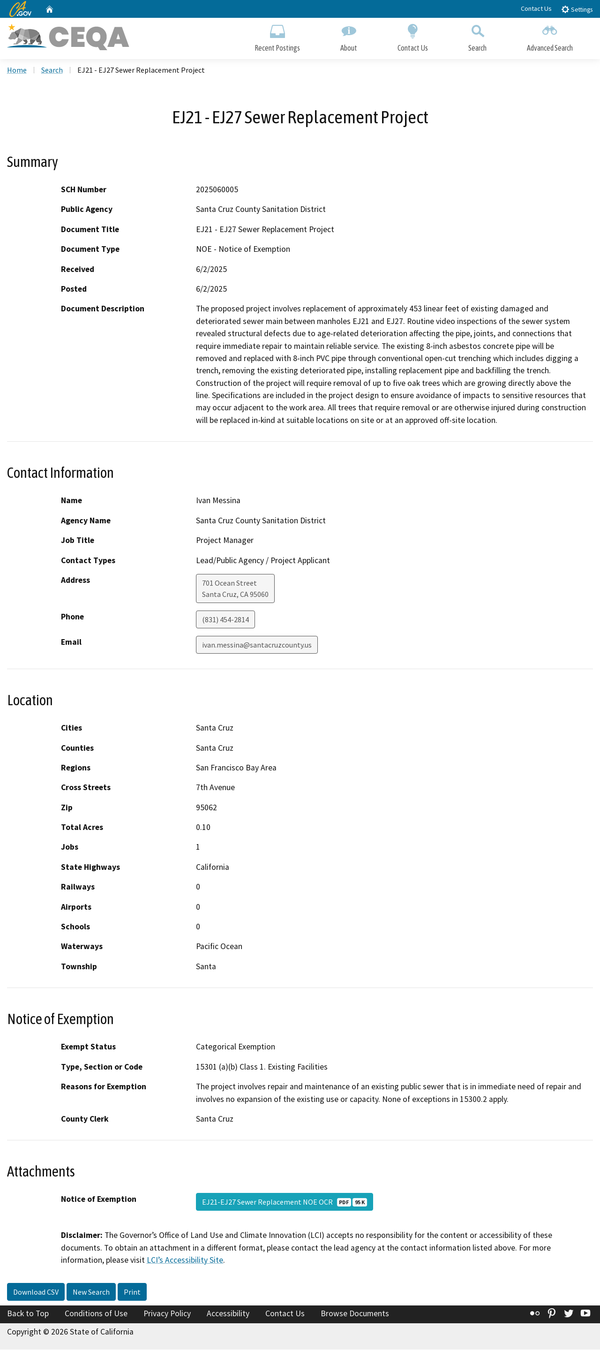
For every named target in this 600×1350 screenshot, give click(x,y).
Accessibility (228, 1314)
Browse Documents (355, 1314)
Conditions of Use (96, 1314)
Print (132, 1292)
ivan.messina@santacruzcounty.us (257, 645)
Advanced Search (550, 36)
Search (477, 36)
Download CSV (36, 1292)
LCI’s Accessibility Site (185, 1261)
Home (17, 70)
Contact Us (536, 8)
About (348, 36)
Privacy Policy (167, 1314)
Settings (576, 9)
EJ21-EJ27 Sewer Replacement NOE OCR (284, 1202)
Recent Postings (277, 36)
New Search (91, 1292)
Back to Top (28, 1314)
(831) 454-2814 (225, 620)
